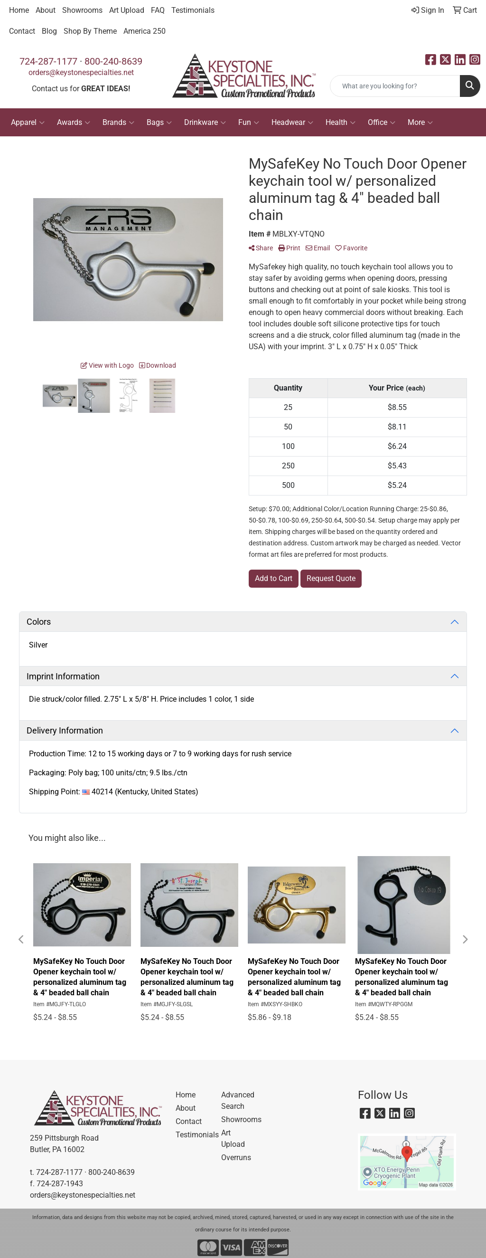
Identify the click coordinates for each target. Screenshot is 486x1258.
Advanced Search (237, 1100)
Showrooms (82, 10)
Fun (248, 122)
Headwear (292, 122)
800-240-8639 (113, 61)
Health (340, 122)
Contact (22, 31)
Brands (118, 122)
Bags (159, 122)
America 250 (144, 31)
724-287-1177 (48, 61)
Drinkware (205, 122)
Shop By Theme (90, 31)
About (46, 10)
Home (19, 10)
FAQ (158, 10)
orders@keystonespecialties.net (81, 72)
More (420, 122)
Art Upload (126, 10)
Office (381, 122)
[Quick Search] (395, 86)
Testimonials (193, 10)
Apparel (28, 122)
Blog (49, 31)
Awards (73, 122)
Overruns (236, 1157)
